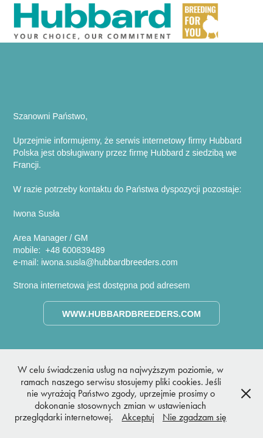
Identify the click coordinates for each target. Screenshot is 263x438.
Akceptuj (138, 417)
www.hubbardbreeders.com (131, 314)
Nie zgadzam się (194, 417)
